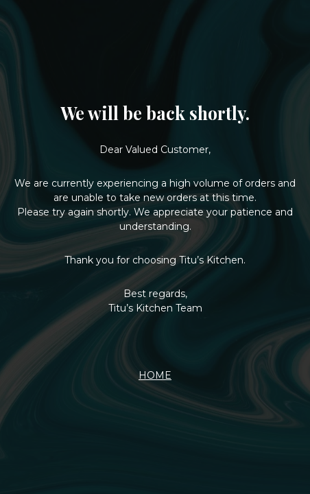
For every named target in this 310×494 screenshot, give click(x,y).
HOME (155, 375)
